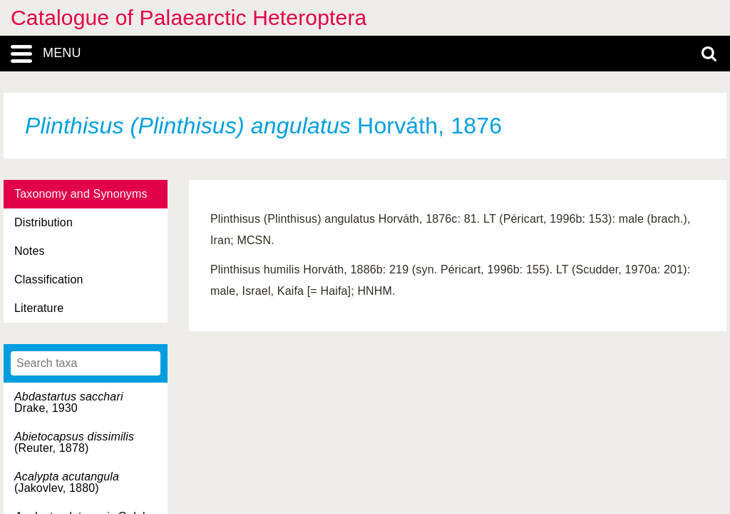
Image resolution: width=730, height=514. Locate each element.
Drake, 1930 (68, 402)
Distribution (43, 222)
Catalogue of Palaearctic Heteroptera (188, 17)
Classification (48, 279)
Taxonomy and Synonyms (81, 194)
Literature (38, 308)
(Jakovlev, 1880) (66, 482)
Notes (29, 251)
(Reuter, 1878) (74, 442)
